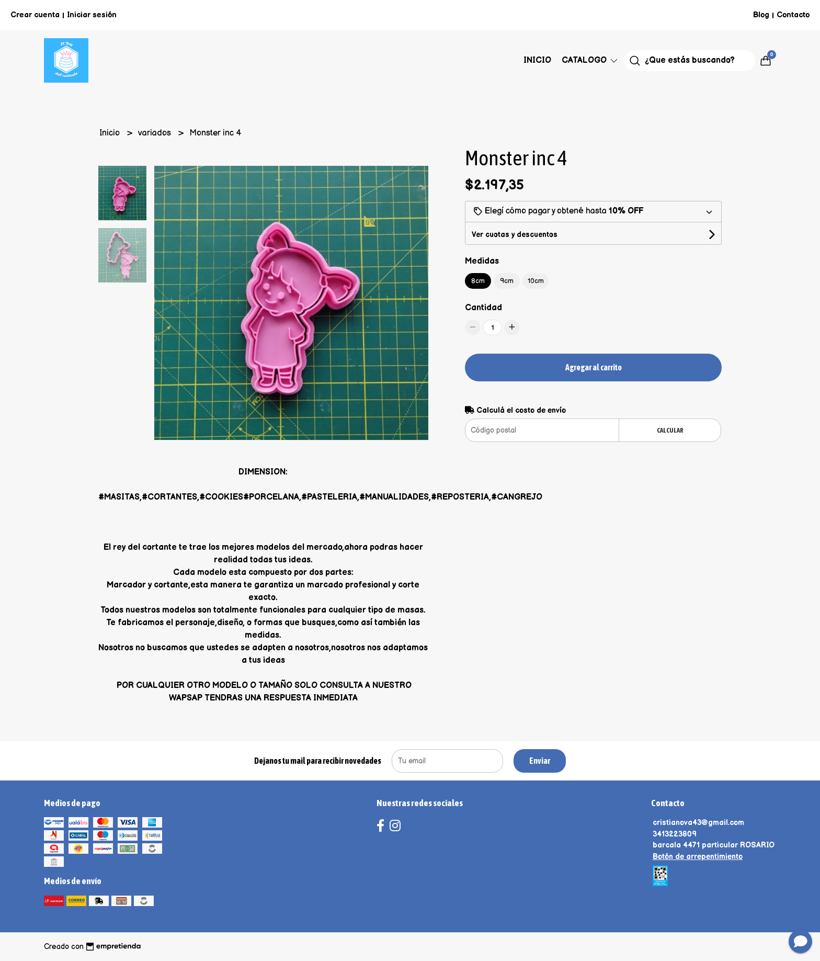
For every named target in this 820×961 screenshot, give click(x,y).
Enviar (539, 760)
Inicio (537, 60)
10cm (536, 281)
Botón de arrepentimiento (698, 856)
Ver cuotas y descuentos (514, 234)
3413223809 (675, 834)
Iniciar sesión (92, 14)
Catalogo (590, 60)
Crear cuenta (35, 14)
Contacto (793, 14)
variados (155, 133)
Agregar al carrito (593, 367)
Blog (761, 14)
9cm (507, 281)
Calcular (670, 430)
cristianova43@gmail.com (698, 822)
